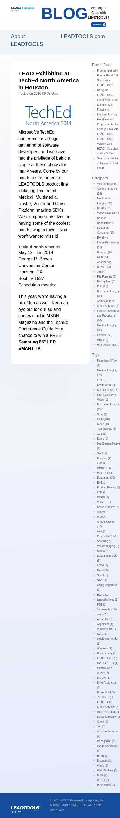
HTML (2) (102, 755)
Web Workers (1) (107, 770)
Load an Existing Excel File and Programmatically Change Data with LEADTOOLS (108, 124)
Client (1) (102, 721)
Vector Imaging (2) (108, 546)
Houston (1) (104, 458)
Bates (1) (102, 438)
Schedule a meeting (37, 285)
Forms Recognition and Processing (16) (108, 315)
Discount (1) (104, 760)
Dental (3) (103, 780)
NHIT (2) (102, 775)
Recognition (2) (106, 281)
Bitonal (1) (103, 550)
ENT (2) (101, 492)
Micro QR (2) (104, 467)
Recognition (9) (106, 741)
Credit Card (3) (106, 385)
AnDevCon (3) (105, 619)
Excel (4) (102, 237)
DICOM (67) (104, 677)
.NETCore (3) (105, 697)
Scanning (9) (104, 541)
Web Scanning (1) (108, 344)
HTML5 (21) (104, 208)
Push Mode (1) (106, 785)
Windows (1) (104, 648)
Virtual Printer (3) (107, 183)
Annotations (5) (106, 300)
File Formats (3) (106, 276)
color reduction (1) (108, 711)
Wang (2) (102, 765)
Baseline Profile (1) (108, 716)
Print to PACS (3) (107, 536)
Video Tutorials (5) (108, 213)
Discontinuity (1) (106, 653)
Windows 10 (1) (106, 628)
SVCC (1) (103, 633)
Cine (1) (102, 380)
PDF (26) (102, 286)
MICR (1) (102, 340)
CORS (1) (103, 497)
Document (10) (106, 477)
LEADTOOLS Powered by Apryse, (74, 800)
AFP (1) (101, 531)
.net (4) (101, 271)
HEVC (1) (103, 594)
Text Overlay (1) (106, 428)
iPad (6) (101, 463)
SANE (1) (102, 580)
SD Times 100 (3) (107, 389)
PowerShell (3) (106, 692)
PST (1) (101, 604)
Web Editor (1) (105, 472)
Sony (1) (102, 414)
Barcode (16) (105, 252)
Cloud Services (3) (108, 305)
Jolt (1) (101, 726)
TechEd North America (39, 247)
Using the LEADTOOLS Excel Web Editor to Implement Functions (107, 100)
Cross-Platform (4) (108, 506)
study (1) (102, 511)
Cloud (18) (103, 424)
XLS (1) (101, 433)
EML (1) (101, 482)
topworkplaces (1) (107, 599)
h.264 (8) (102, 565)
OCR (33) (103, 257)
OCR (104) (103, 419)
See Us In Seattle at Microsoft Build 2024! (107, 163)
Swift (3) (102, 453)
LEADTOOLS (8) (107, 658)
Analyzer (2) (104, 261)
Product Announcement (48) (106, 521)
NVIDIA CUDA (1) (107, 663)
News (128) (104, 266)
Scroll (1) (102, 575)
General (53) (104, 335)
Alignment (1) (105, 624)
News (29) (103, 570)
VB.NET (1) (104, 502)
